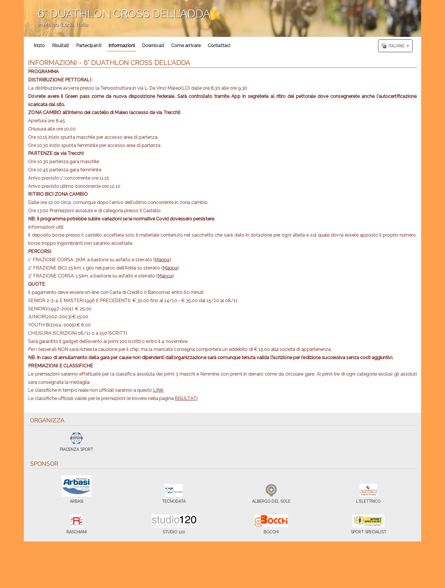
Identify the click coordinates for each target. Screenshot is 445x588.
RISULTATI (186, 398)
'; (222, 18)
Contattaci (219, 45)
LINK (158, 390)
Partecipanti (88, 45)
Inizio (39, 45)
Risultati (60, 45)
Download (153, 45)
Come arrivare (186, 45)
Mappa (162, 259)
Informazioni (121, 45)
